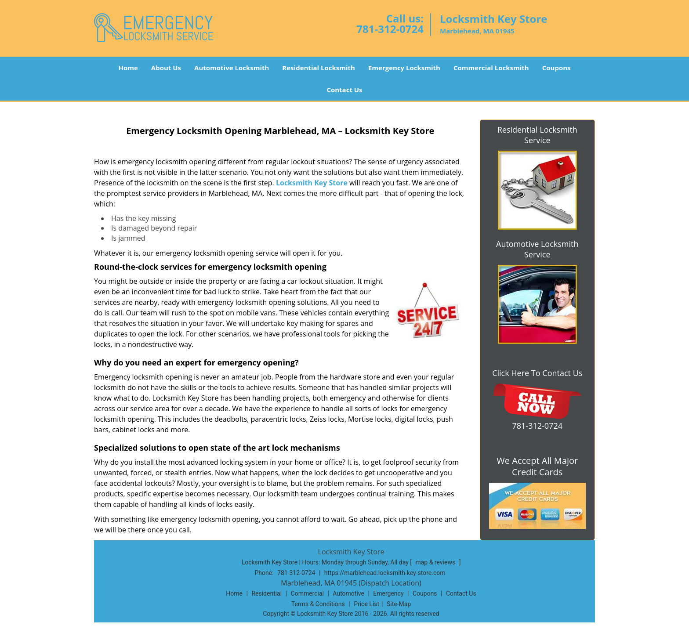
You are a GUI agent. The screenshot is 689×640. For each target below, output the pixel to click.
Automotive (348, 593)
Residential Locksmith (318, 67)
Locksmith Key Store (312, 183)
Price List (366, 603)
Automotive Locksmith (231, 67)
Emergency (388, 593)
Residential (266, 593)
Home (128, 67)
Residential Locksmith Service (537, 134)
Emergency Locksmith (404, 67)
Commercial (307, 593)
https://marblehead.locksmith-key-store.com (385, 572)
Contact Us (344, 89)
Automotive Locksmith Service (537, 249)
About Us (166, 67)
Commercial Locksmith (491, 67)
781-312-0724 (390, 29)
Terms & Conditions (318, 603)
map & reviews (436, 562)
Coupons (556, 67)
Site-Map (399, 603)
